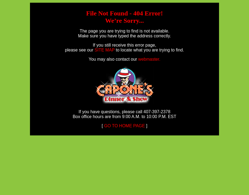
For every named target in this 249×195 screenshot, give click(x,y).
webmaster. (149, 59)
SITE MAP (105, 50)
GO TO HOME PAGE (124, 125)
